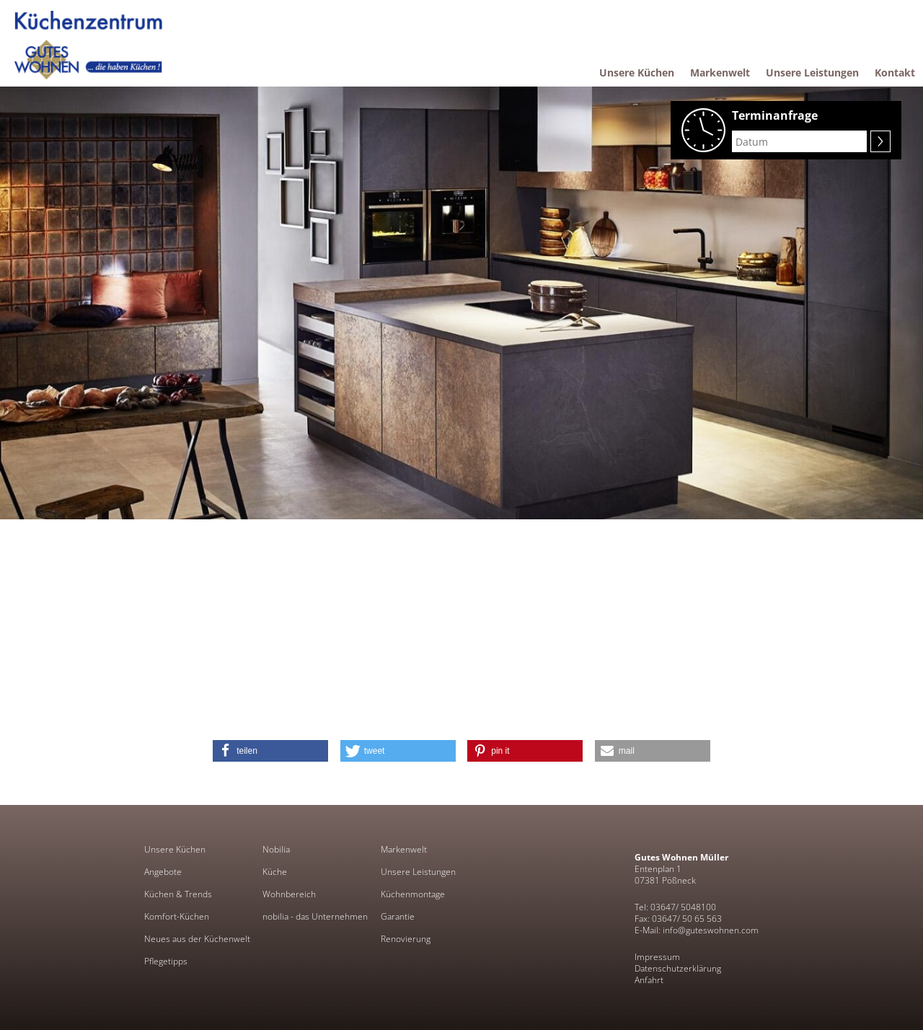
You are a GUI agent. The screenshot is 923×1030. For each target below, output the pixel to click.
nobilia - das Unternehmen (315, 917)
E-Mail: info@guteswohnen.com (697, 930)
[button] (270, 751)
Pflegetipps (165, 961)
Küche (274, 872)
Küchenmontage (413, 894)
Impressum (657, 957)
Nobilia (276, 850)
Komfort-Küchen (176, 917)
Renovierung (405, 939)
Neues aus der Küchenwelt (197, 939)
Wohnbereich (289, 894)
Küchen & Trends (178, 894)
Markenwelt (404, 850)
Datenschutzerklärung (678, 968)
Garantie (398, 917)
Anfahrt (649, 980)
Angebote (163, 872)
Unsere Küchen (175, 850)
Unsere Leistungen (418, 872)
